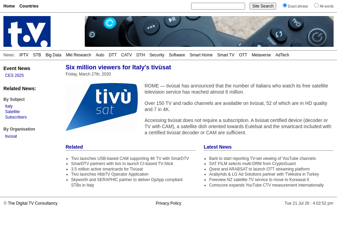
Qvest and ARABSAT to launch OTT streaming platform (259, 169)
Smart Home (201, 55)
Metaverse (261, 55)
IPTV (24, 55)
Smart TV (225, 55)
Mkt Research (78, 55)
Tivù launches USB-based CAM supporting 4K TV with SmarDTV (130, 158)
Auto (100, 55)
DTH (140, 55)
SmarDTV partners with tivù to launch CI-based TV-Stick (122, 163)
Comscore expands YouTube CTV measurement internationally (266, 185)
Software (177, 55)
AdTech (282, 55)
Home (9, 6)
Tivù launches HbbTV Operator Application (109, 174)
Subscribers (16, 117)
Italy (9, 106)
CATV (126, 55)
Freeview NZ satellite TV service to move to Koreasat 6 (259, 179)
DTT (113, 55)
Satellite (12, 111)
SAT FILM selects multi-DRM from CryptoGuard (252, 163)
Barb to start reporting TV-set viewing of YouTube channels (262, 158)
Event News (16, 68)
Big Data (53, 55)
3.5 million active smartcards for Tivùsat (107, 169)
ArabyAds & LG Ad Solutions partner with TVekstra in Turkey (264, 174)
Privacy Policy (168, 203)
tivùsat (11, 136)
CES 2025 (14, 75)
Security (156, 55)
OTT (243, 55)
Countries (29, 6)
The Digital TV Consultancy (32, 203)
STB (37, 55)
